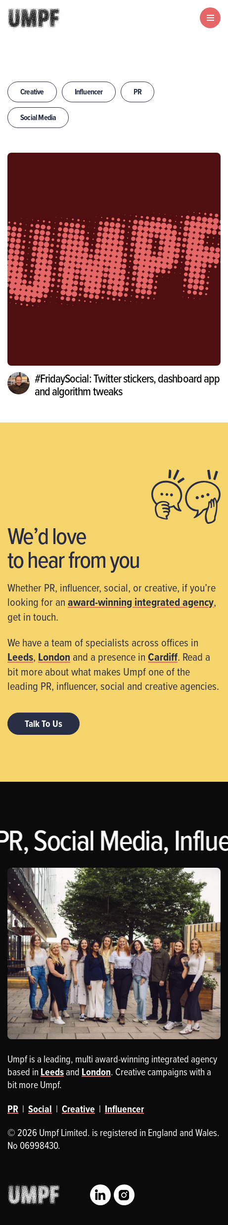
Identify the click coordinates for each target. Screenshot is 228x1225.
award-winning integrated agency (141, 602)
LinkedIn (100, 1194)
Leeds (20, 657)
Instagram (124, 1194)
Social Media (38, 117)
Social (40, 1109)
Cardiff (163, 657)
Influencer (89, 91)
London (54, 657)
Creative (32, 91)
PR (137, 91)
